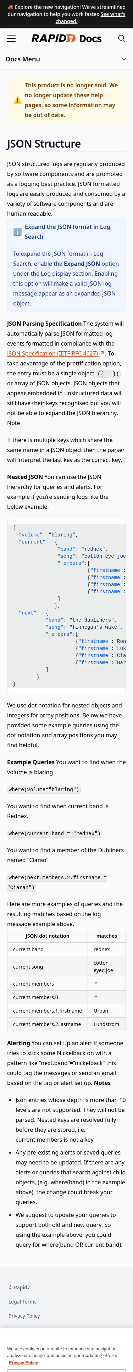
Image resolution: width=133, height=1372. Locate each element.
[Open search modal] (121, 38)
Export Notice (24, 1330)
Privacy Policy (24, 1315)
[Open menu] (11, 38)
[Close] (124, 1345)
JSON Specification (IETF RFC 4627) (56, 353)
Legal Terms (23, 1301)
